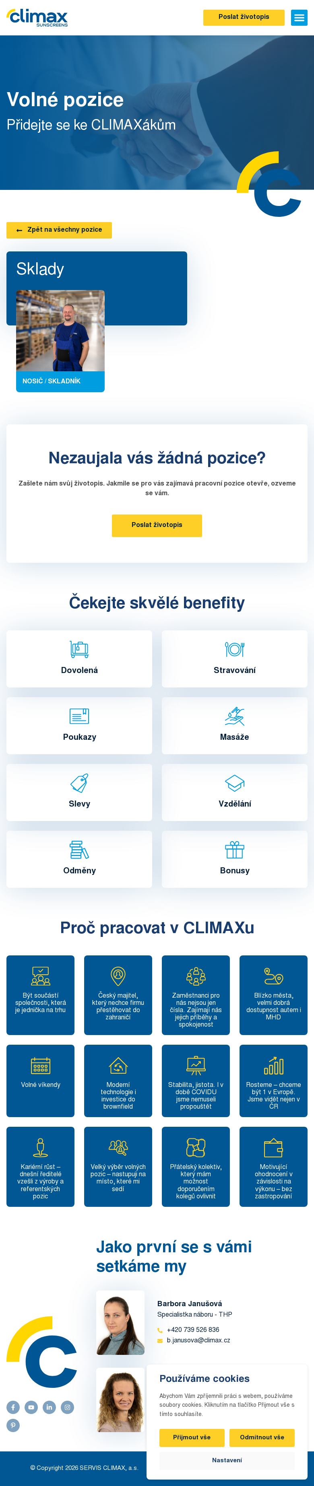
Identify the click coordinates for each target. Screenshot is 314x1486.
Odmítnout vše (262, 1438)
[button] (299, 18)
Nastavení (227, 1461)
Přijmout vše (192, 1438)
